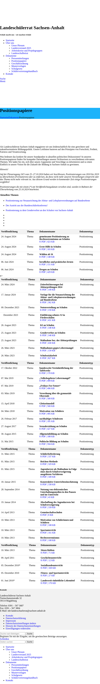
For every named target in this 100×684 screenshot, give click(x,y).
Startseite (4, 117)
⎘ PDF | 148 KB (46, 257)
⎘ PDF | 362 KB (47, 302)
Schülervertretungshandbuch (24, 71)
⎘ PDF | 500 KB (46, 398)
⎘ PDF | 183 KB (46, 249)
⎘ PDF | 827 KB (47, 358)
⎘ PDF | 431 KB (47, 320)
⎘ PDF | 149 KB (47, 289)
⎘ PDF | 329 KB (47, 464)
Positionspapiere (19, 61)
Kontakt (9, 615)
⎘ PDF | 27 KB (48, 575)
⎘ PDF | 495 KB (46, 413)
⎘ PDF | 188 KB (46, 436)
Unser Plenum (17, 45)
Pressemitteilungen (20, 58)
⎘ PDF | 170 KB (46, 373)
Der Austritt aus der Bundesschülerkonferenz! (27, 205)
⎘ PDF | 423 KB (46, 241)
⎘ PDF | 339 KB (47, 507)
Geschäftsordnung (19, 63)
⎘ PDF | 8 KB (46, 515)
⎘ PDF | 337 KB (47, 456)
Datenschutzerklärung (16, 618)
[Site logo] (18, 20)
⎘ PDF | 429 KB (46, 272)
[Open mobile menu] (2, 81)
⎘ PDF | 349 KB (47, 477)
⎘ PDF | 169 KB (48, 568)
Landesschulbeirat (19, 53)
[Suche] (3, 78)
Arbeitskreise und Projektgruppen (26, 50)
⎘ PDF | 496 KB (46, 388)
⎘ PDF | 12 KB (48, 560)
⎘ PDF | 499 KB (46, 381)
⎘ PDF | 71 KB (48, 553)
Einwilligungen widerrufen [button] (18, 628)
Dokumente (14, 117)
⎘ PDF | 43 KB (47, 497)
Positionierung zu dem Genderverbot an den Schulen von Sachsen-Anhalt (39, 210)
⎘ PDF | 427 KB (46, 429)
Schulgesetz (16, 68)
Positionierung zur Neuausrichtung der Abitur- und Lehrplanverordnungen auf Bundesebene (48, 200)
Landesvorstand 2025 (21, 48)
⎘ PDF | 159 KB (47, 310)
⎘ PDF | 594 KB (46, 444)
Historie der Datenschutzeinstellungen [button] (23, 626)
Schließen (4, 639)
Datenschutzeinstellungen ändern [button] (21, 623)
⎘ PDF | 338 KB (47, 484)
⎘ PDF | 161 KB (47, 532)
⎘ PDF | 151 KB (46, 264)
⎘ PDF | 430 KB (47, 343)
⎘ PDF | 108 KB (47, 525)
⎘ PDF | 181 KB (46, 421)
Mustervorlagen (18, 66)
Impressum (11, 621)
